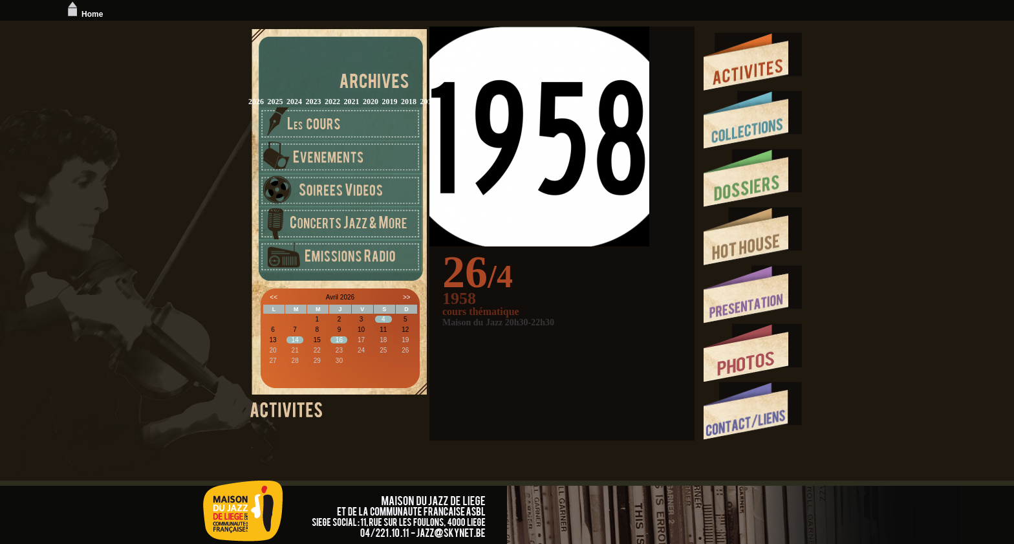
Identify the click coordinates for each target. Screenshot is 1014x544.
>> (407, 297)
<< (273, 297)
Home (84, 14)
